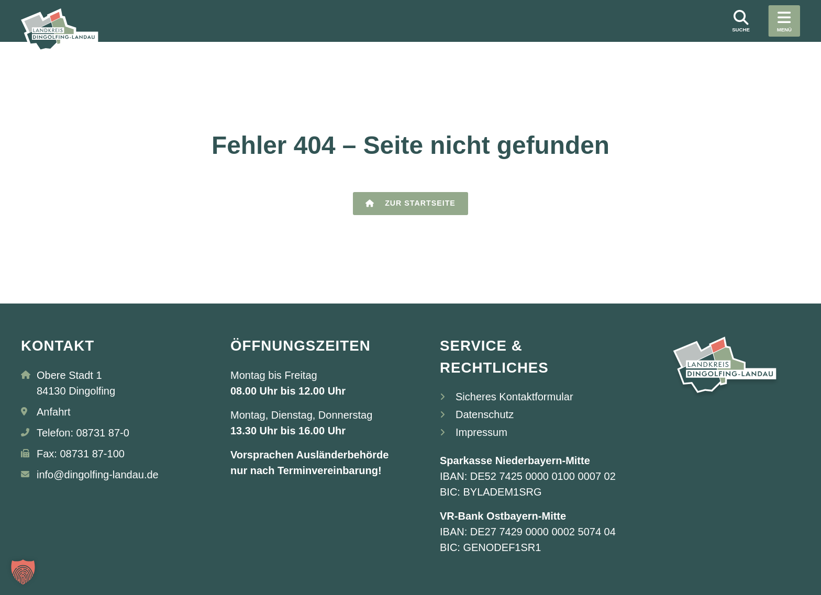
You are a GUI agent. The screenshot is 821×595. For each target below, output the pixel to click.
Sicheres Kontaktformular (514, 396)
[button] (23, 572)
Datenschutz (485, 414)
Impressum (481, 432)
